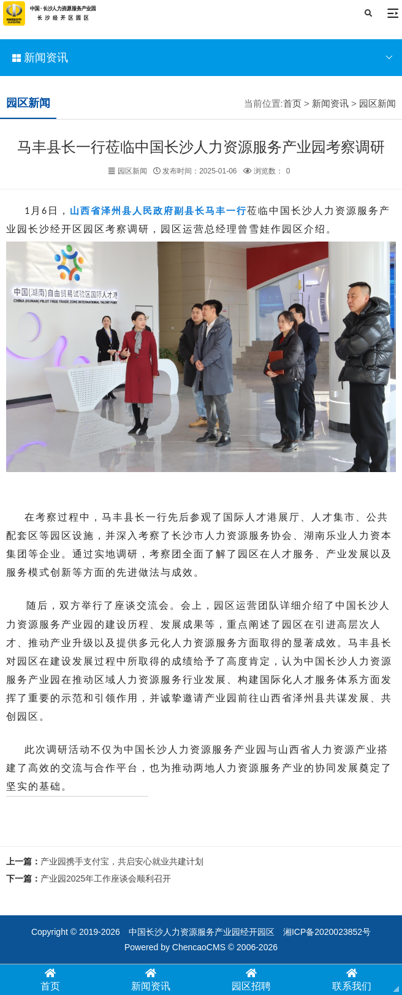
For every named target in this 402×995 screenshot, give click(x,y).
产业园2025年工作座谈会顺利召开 (105, 878)
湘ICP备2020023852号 (327, 932)
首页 (292, 103)
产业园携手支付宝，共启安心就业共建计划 (121, 861)
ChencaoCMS (199, 947)
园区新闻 (377, 103)
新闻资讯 (202, 57)
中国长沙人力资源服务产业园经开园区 (202, 932)
